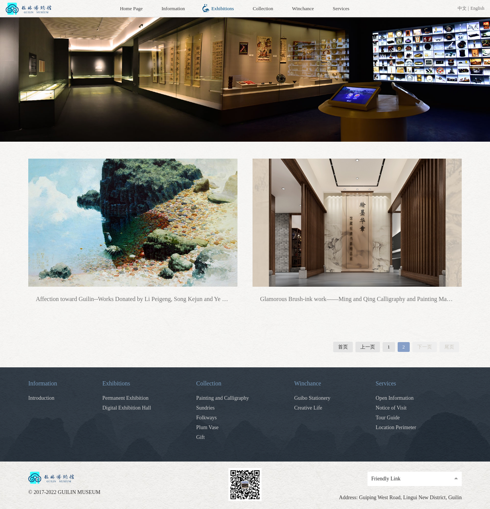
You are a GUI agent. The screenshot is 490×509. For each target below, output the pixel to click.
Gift (200, 437)
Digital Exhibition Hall (126, 408)
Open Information (395, 398)
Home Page (131, 8)
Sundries (205, 408)
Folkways (206, 417)
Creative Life (308, 408)
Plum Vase (207, 427)
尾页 (449, 347)
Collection (263, 8)
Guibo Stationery (312, 398)
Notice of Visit (391, 408)
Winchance (303, 8)
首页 (343, 347)
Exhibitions (222, 8)
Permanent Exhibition (125, 398)
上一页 (367, 347)
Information (173, 8)
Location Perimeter (396, 427)
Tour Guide (388, 417)
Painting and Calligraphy (222, 398)
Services (341, 8)
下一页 (424, 347)
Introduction (41, 398)
